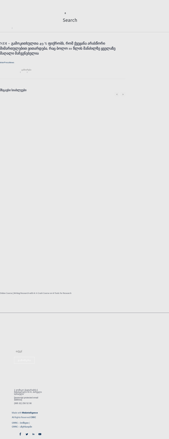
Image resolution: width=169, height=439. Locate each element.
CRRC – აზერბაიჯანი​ (22, 426)
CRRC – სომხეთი (20, 422)
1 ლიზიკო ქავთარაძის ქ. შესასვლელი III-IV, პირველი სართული (28, 391)
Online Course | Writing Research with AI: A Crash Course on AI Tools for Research (35, 292)
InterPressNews (7, 61)
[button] (70, 18)
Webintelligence (30, 412)
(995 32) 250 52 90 (23, 403)
